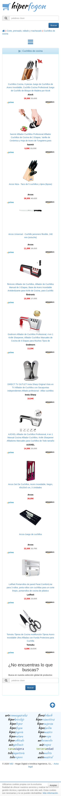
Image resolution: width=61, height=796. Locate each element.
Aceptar (53, 785)
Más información (50, 793)
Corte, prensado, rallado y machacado (24, 31)
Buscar (53, 25)
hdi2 (11, 764)
